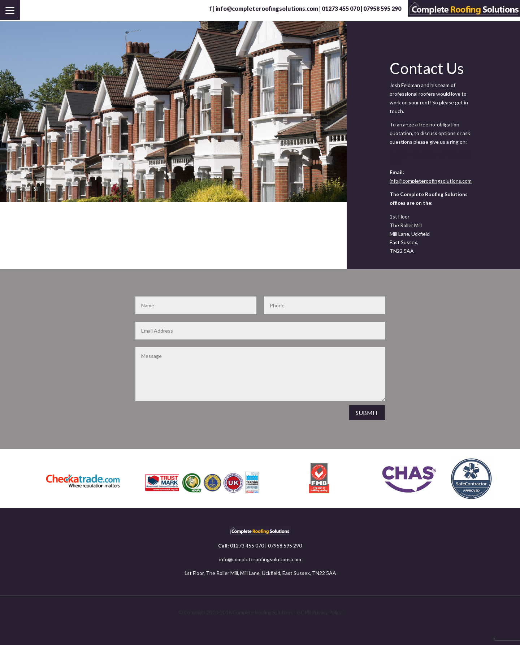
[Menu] (10, 10)
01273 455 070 (247, 545)
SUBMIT (367, 412)
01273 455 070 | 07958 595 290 (361, 8)
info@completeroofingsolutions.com (267, 8)
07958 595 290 (285, 545)
